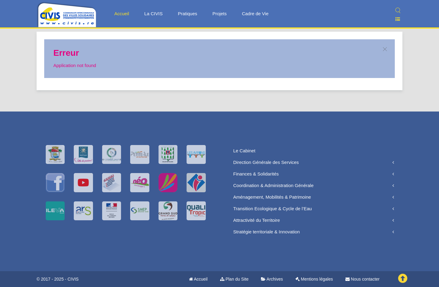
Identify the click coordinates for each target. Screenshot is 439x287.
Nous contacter (362, 279)
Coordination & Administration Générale (273, 185)
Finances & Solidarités (256, 173)
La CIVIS (153, 13)
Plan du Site (234, 279)
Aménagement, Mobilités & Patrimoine (272, 197)
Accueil (121, 13)
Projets (219, 13)
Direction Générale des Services (266, 162)
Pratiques (187, 13)
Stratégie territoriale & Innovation (266, 231)
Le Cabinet (244, 150)
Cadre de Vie (255, 13)
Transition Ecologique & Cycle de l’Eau (272, 208)
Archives (272, 279)
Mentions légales (314, 279)
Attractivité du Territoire (256, 220)
